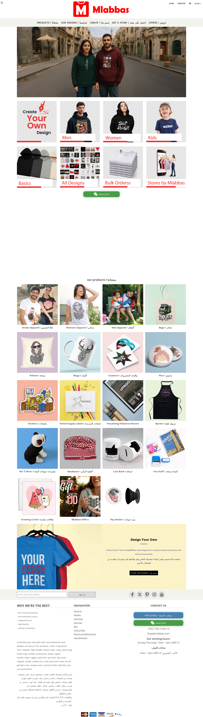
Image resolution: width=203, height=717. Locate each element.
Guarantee (78, 619)
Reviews (77, 615)
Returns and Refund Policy (85, 634)
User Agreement (80, 638)
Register (181, 3)
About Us (78, 611)
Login (171, 3)
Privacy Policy (79, 630)
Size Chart (78, 622)
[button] (37, 121)
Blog (76, 626)
